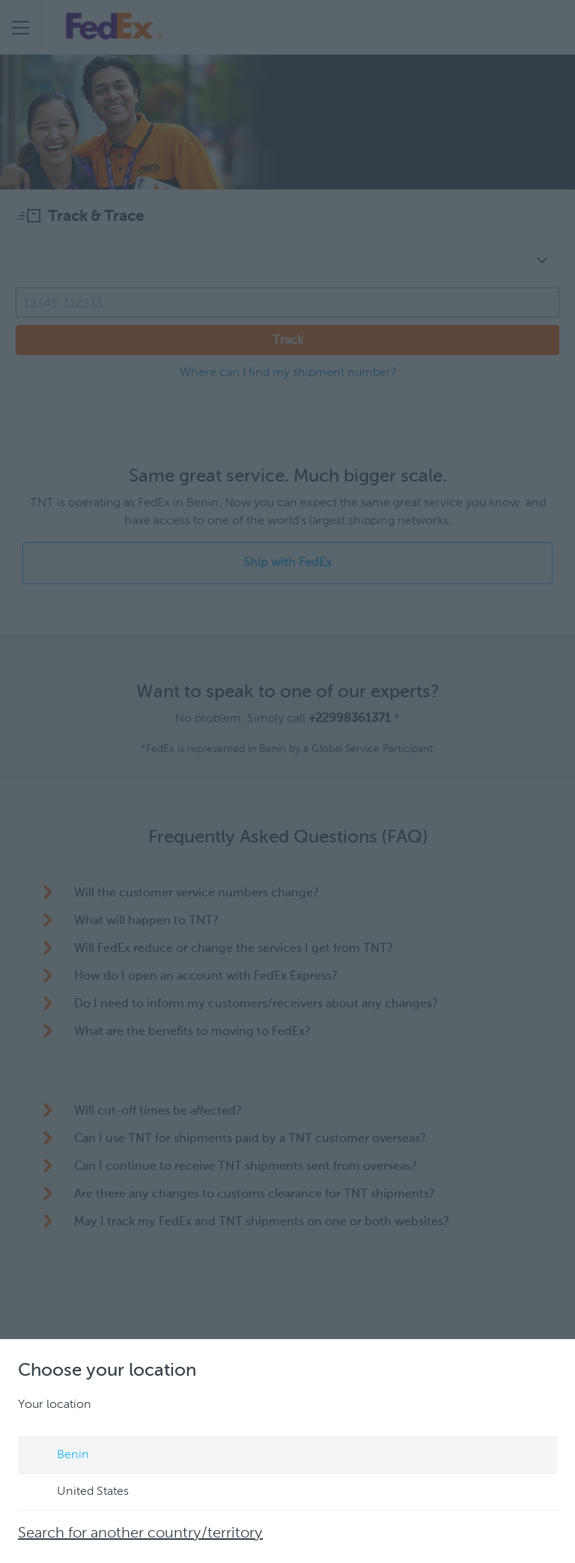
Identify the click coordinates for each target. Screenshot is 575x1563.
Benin (58, 1456)
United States (78, 1492)
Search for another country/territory (140, 1533)
